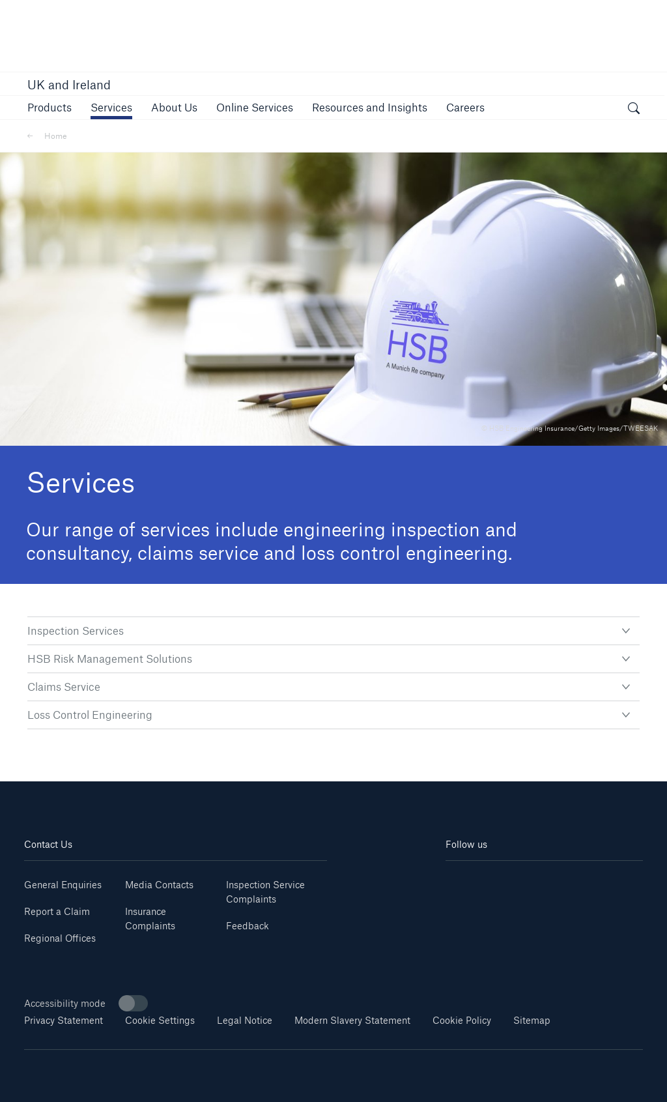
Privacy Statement (63, 1020)
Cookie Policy (462, 1020)
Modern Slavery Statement (352, 1020)
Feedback (247, 926)
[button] (49, 107)
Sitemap (531, 1020)
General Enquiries (63, 884)
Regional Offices (60, 938)
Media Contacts (159, 884)
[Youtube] (494, 880)
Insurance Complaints (150, 918)
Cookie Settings (160, 1020)
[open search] (634, 109)
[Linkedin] (462, 880)
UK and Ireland (69, 85)
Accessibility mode (86, 1003)
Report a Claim (57, 911)
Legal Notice (244, 1020)
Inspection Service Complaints (265, 891)
